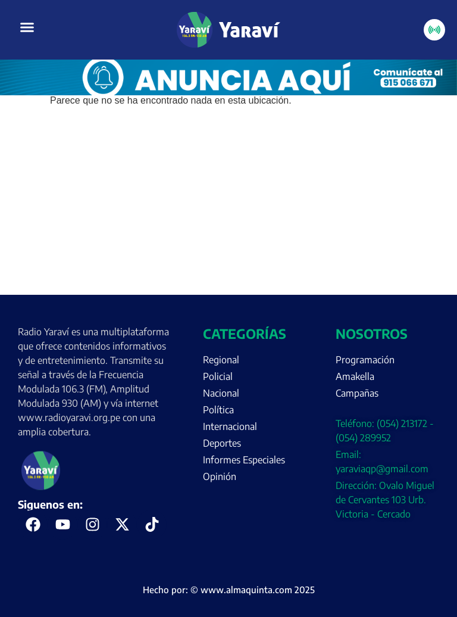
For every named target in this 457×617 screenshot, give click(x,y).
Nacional (221, 393)
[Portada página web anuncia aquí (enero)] (228, 92)
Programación (365, 360)
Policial (218, 376)
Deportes (222, 443)
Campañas (357, 393)
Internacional (230, 426)
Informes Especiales (244, 460)
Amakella (355, 376)
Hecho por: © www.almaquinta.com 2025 (229, 589)
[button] (27, 27)
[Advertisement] (228, 205)
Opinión (219, 476)
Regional (221, 360)
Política (218, 410)
